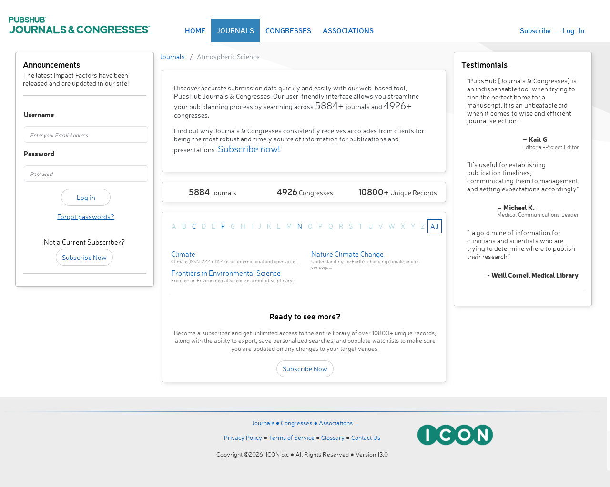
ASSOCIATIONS (348, 30)
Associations (336, 423)
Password (33, 154)
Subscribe (535, 30)
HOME (195, 30)
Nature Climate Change (347, 253)
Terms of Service (292, 437)
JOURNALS (235, 30)
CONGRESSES (288, 30)
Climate (183, 253)
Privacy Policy (243, 437)
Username (33, 115)
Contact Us (365, 437)
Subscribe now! (249, 149)
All (434, 226)
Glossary (333, 437)
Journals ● (266, 423)
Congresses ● (300, 423)
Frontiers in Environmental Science (226, 273)
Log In (573, 30)
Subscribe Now (84, 257)
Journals (172, 56)
